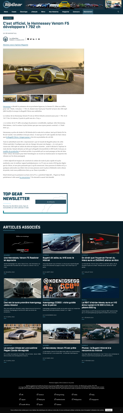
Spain (41, 404)
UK (22, 395)
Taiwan (58, 404)
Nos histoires (53, 12)
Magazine (65, 12)
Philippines (77, 399)
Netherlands (60, 399)
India (75, 395)
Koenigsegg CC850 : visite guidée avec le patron (59, 304)
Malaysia (42, 399)
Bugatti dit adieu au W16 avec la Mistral (58, 259)
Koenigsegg (46, 300)
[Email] (39, 39)
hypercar (46, 255)
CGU (60, 382)
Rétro (43, 12)
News (6, 12)
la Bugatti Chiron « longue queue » (18, 137)
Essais (14, 12)
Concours (76, 12)
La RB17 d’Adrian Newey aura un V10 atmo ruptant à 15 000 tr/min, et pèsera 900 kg (99, 305)
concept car (8, 345)
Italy (92, 395)
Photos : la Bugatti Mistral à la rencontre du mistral (96, 349)
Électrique (23, 12)
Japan (23, 399)
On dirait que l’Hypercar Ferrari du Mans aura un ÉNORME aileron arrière (100, 259)
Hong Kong (60, 395)
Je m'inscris (51, 202)
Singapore (95, 399)
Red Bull (84, 300)
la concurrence (25, 177)
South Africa (25, 404)
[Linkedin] (33, 39)
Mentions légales (53, 382)
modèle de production (11, 151)
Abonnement (88, 12)
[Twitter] (31, 39)
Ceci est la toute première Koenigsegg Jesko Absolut (22, 304)
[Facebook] (28, 39)
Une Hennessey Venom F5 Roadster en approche (21, 259)
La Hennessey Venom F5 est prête (59, 348)
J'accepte (108, 410)
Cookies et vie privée (68, 382)
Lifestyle (34, 12)
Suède (5, 300)
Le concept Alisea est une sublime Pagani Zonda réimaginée (20, 349)
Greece (41, 395)
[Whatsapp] (36, 39)
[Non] (121, 410)
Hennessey (8, 18)
